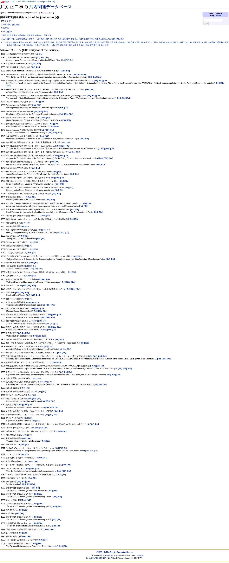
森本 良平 (13, 35)
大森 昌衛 (113, 42)
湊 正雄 (6, 28)
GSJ (19, 2)
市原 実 (155, 42)
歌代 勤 (189, 42)
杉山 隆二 (74, 39)
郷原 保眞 (72, 45)
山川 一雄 (139, 42)
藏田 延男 (55, 45)
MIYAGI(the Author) (31, 2)
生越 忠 (104, 39)
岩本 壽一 (147, 42)
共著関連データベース (50, 6)
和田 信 (14, 39)
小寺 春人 (122, 42)
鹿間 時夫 (47, 35)
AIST (13, 2)
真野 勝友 (220, 42)
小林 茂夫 (130, 42)
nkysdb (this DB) (48, 2)
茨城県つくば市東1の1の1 (108, 555)
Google (218, 15)
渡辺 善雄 (196, 42)
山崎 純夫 (40, 39)
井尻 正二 (8, 21)
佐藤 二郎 (54, 42)
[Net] (36, 54)
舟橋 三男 (38, 45)
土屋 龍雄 (96, 42)
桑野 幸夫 (90, 39)
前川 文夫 (79, 42)
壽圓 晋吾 (105, 42)
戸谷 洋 (175, 42)
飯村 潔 (97, 45)
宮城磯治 (140, 555)
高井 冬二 (39, 35)
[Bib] (40, 54)
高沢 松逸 (104, 45)
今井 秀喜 (46, 42)
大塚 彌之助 (22, 39)
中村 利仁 (28, 42)
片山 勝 (204, 42)
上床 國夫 (7, 39)
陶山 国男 (112, 39)
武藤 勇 (97, 39)
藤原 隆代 (7, 25)
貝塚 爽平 (63, 45)
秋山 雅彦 (13, 45)
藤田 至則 (15, 25)
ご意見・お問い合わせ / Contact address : (114, 552)
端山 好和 (21, 45)
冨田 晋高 (71, 42)
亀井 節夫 (37, 42)
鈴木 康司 (80, 45)
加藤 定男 (88, 42)
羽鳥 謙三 (30, 45)
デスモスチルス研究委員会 (13, 42)
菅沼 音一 (47, 45)
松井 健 (82, 39)
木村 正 (182, 42)
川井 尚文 (57, 39)
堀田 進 (6, 35)
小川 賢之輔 (7, 32)
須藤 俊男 (89, 45)
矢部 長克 (22, 35)
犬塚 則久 (211, 42)
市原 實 (162, 42)
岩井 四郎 (49, 39)
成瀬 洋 (168, 42)
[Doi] (47, 58)
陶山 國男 (120, 39)
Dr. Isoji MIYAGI (92, 558)
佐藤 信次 (62, 42)
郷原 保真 (30, 35)
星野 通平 (66, 39)
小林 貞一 (32, 39)
